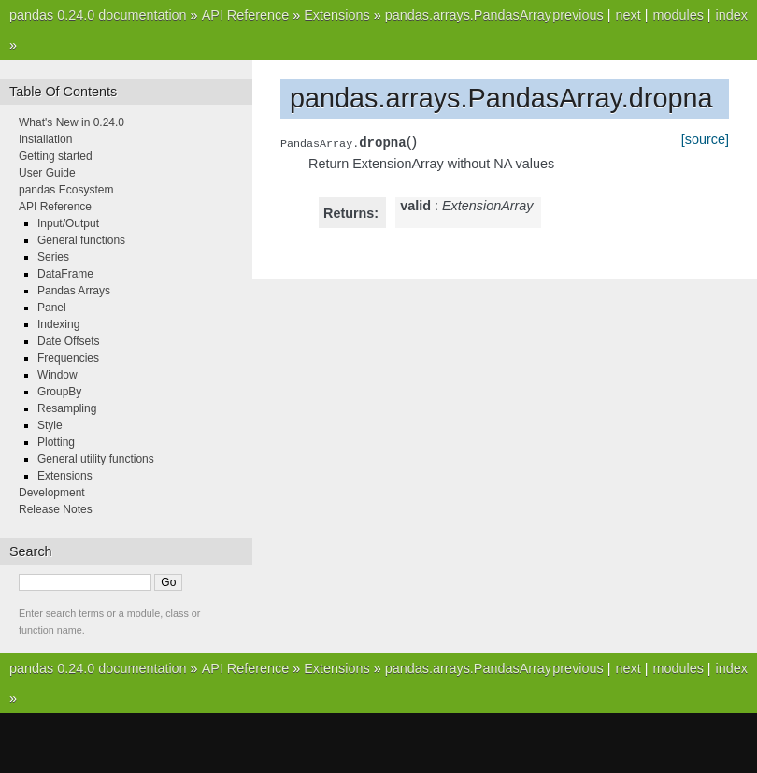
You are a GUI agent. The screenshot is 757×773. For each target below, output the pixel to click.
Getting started (56, 156)
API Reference (246, 14)
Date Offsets (68, 341)
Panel (51, 307)
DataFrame (65, 273)
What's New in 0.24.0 (71, 122)
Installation (45, 139)
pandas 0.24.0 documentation (98, 14)
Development (52, 492)
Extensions (336, 14)
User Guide (47, 172)
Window (57, 374)
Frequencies (68, 358)
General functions (81, 240)
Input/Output (68, 223)
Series (53, 257)
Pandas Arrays (73, 290)
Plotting (56, 442)
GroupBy (59, 391)
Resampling (66, 408)
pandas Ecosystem (66, 189)
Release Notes (56, 509)
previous (577, 14)
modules (677, 14)
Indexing (58, 324)
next (627, 14)
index (732, 14)
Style (50, 425)
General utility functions (95, 458)
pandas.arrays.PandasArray (468, 14)
